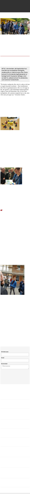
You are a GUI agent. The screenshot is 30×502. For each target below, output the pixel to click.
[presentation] (13, 375)
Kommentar (4, 363)
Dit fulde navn (4, 351)
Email (2, 357)
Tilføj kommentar (15, 367)
